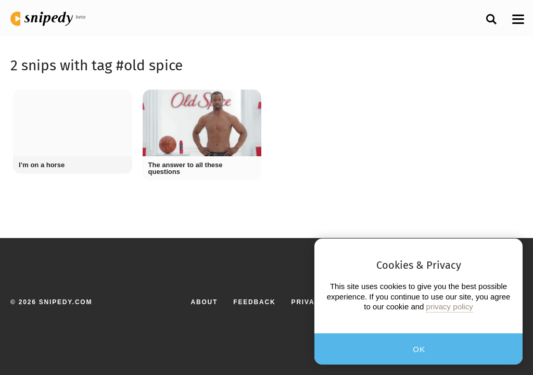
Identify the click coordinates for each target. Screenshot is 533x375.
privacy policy (449, 306)
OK (419, 349)
